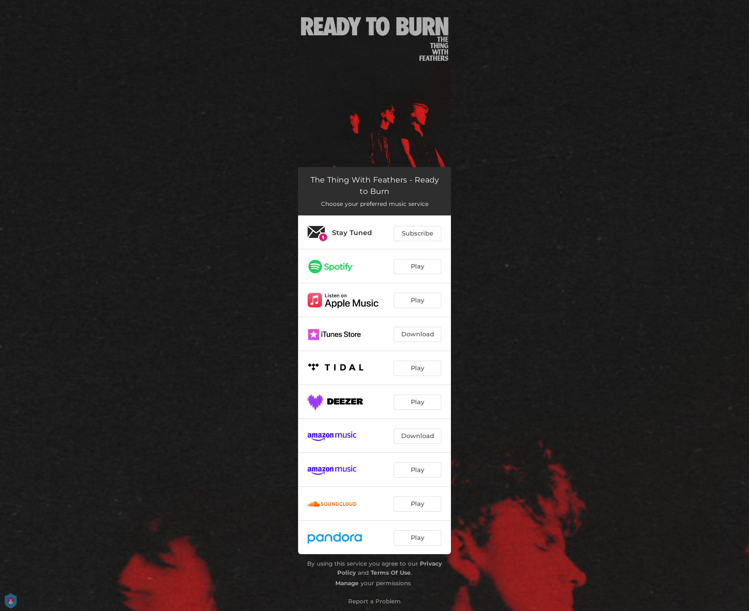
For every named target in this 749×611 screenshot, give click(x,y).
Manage (347, 583)
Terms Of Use (391, 572)
